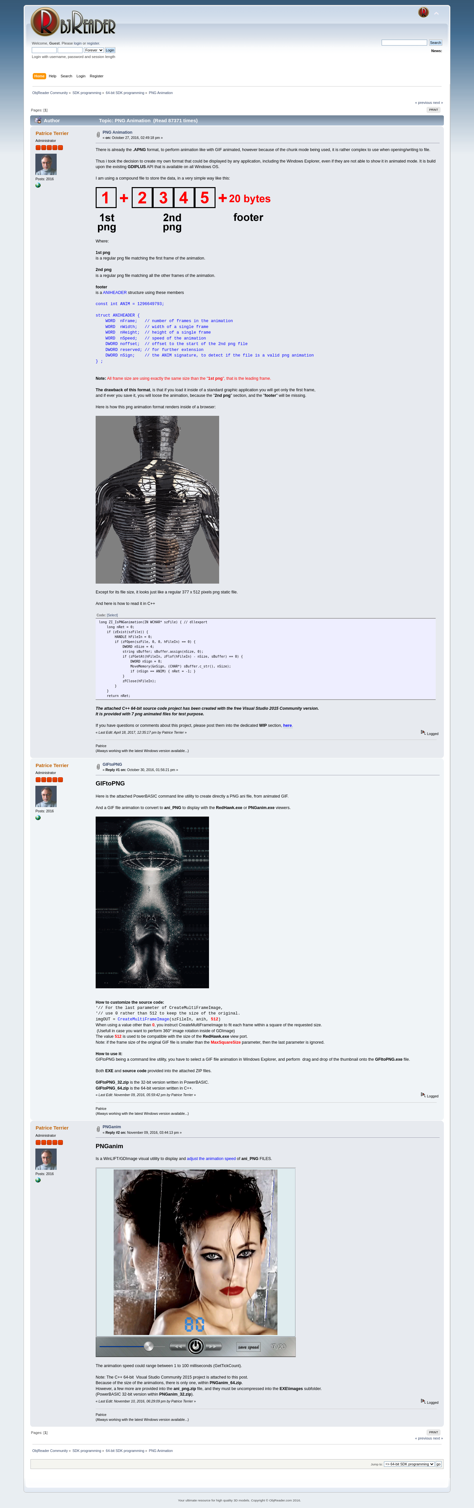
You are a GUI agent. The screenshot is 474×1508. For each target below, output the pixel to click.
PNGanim (112, 1127)
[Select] (112, 615)
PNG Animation (117, 132)
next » (438, 103)
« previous (423, 103)
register (93, 43)
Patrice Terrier (52, 133)
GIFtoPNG (112, 764)
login (78, 43)
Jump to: (377, 1464)
